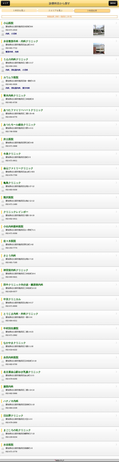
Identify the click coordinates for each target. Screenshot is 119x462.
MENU (113, 3)
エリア (5, 3)
